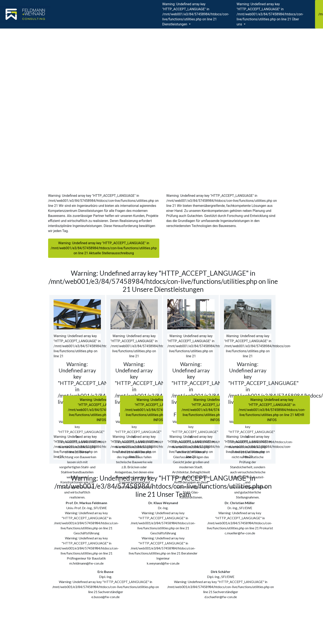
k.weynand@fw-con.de (163, 563)
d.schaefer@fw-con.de (220, 597)
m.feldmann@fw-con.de (86, 563)
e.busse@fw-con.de (105, 597)
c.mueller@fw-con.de (240, 533)
